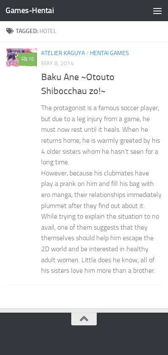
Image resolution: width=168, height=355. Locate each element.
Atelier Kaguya (63, 53)
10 (28, 59)
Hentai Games (109, 53)
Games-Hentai (30, 10)
